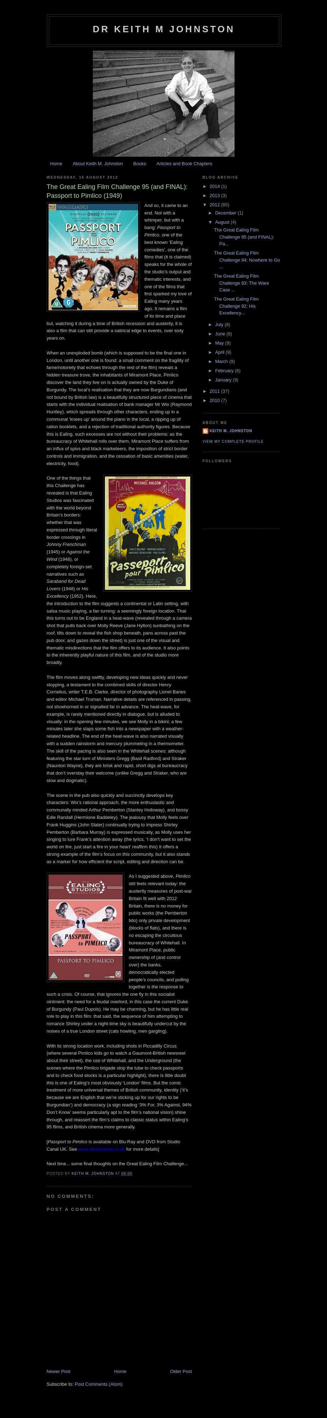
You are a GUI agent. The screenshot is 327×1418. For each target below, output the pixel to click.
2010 (215, 400)
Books (139, 163)
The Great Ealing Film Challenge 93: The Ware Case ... (241, 282)
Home (56, 163)
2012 (215, 204)
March (222, 361)
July (220, 324)
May (220, 343)
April (220, 352)
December (226, 213)
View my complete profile (233, 441)
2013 (215, 195)
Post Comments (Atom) (99, 1384)
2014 (215, 186)
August (223, 222)
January (224, 380)
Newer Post (59, 1371)
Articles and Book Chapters (184, 163)
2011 (215, 391)
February (225, 370)
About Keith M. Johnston (98, 163)
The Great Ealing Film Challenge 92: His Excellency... (236, 306)
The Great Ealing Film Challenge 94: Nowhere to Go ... (247, 259)
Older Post (181, 1371)
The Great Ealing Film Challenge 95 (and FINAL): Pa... (244, 236)
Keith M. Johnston (231, 431)
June (220, 333)
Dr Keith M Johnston (164, 29)
